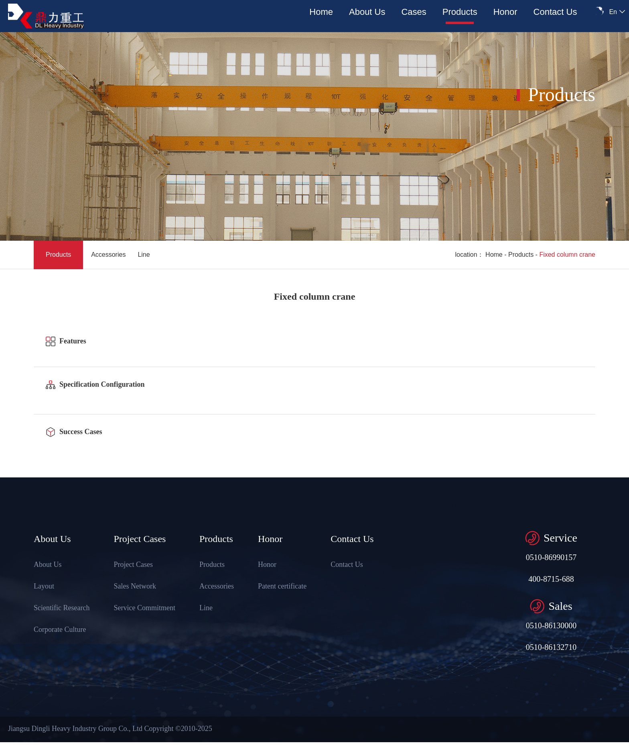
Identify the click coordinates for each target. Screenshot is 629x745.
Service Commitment (144, 608)
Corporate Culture (59, 629)
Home (321, 12)
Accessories (108, 254)
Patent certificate (282, 586)
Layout (43, 586)
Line (144, 254)
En (613, 11)
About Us (367, 12)
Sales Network (135, 586)
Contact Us (555, 12)
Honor (505, 12)
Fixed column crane (567, 254)
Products (459, 12)
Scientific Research (61, 608)
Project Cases (133, 564)
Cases (413, 12)
